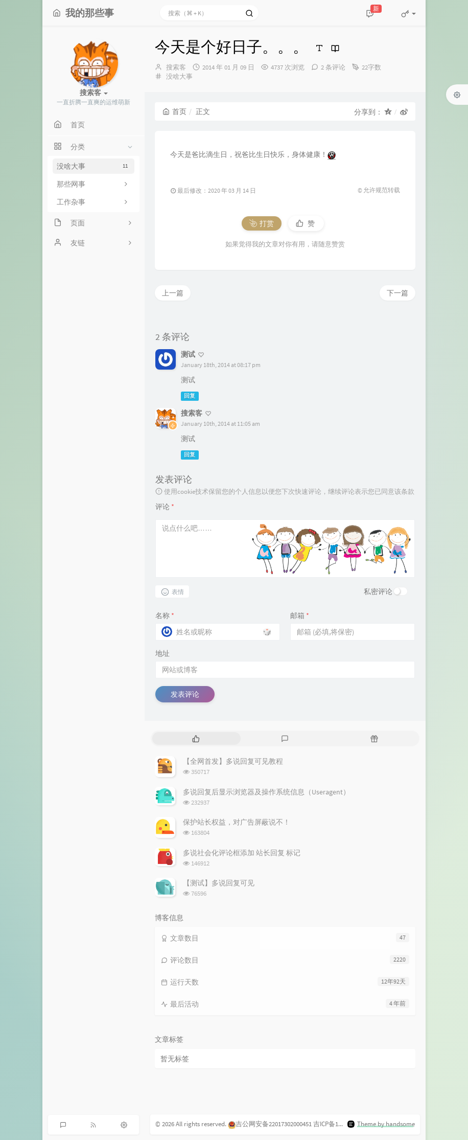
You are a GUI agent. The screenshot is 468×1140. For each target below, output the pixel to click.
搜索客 (176, 67)
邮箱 (299, 615)
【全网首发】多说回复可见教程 (233, 761)
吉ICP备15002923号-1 (342, 1124)
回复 (189, 396)
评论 (164, 506)
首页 (174, 111)
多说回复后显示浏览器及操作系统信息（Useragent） (266, 791)
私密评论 (378, 591)
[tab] (196, 738)
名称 (164, 615)
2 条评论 (333, 67)
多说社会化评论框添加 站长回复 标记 (241, 852)
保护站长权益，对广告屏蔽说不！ (236, 822)
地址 (162, 653)
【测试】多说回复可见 (218, 882)
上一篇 (172, 293)
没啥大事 (93, 166)
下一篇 (397, 293)
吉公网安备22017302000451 (270, 1124)
